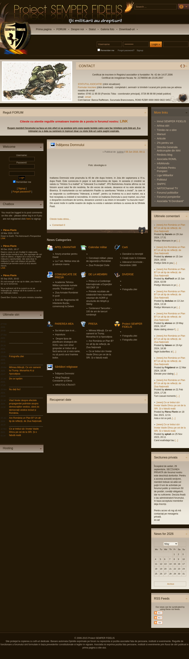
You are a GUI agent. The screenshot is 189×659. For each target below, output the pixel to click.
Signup (140, 50)
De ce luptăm (15, 378)
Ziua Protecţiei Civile (99, 265)
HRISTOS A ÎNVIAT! (65, 385)
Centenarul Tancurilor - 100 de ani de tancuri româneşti (99, 311)
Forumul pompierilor (168, 196)
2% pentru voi (165, 142)
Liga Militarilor (165, 175)
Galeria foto (107, 29)
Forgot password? (126, 50)
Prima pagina (44, 29)
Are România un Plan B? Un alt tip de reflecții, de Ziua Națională (100, 344)
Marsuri (161, 134)
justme (120, 152)
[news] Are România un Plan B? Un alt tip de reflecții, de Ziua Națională (169, 228)
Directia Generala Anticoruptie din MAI (168, 149)
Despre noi (77, 29)
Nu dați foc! (15, 389)
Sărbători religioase (66, 366)
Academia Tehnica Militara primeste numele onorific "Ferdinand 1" (65, 285)
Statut (92, 29)
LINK (124, 121)
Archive (170, 584)
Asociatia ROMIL (167, 159)
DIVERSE (128, 274)
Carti (125, 247)
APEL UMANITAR (65, 247)
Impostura (60, 334)
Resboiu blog (164, 154)
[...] (178, 240)
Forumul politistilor (167, 192)
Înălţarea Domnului (64, 373)
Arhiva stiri (163, 125)
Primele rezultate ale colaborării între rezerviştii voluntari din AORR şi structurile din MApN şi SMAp (99, 297)
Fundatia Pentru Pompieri (166, 169)
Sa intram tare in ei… (65, 330)
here (28, 219)
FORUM (61, 29)
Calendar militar (97, 247)
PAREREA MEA (64, 323)
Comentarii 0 (58, 225)
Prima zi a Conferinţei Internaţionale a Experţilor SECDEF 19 (99, 284)
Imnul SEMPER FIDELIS (171, 121)
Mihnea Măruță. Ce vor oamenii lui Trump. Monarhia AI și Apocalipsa (25, 370)
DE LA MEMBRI (97, 274)
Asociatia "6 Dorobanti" (170, 201)
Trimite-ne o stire (167, 129)
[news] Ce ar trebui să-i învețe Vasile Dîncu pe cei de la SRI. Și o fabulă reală (170, 405)
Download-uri (127, 29)
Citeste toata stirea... (60, 219)
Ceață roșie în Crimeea (134, 258)
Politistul (162, 179)
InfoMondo (163, 163)
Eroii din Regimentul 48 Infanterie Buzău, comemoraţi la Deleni (65, 303)
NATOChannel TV (167, 188)
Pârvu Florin (9, 230)
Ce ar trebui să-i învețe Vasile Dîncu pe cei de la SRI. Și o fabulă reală (24, 432)
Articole (161, 138)
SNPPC (161, 183)
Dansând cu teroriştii (132, 254)
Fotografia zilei (16, 356)
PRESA (92, 323)
